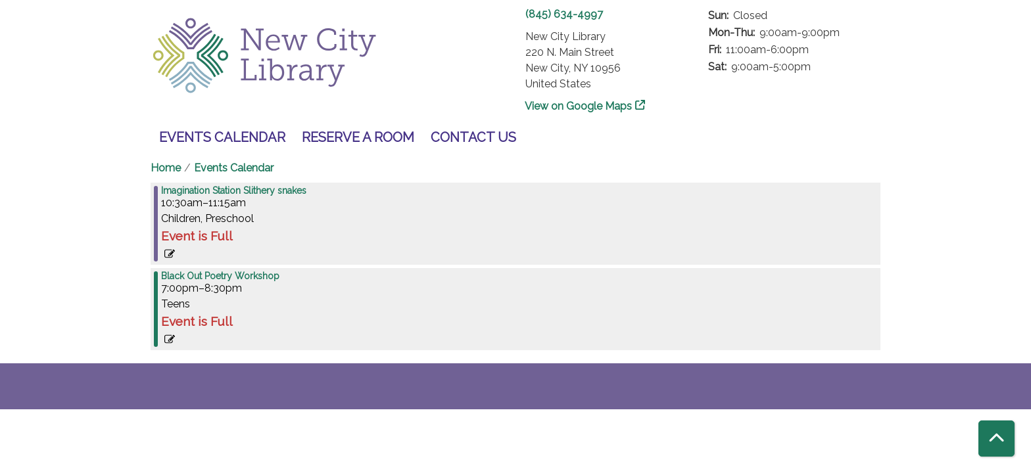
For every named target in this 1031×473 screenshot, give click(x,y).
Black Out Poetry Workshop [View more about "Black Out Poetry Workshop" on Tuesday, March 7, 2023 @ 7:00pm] (220, 276)
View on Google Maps (578, 106)
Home (166, 168)
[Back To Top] (996, 438)
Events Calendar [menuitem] (222, 137)
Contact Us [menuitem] (473, 137)
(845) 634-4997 (564, 14)
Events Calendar (234, 168)
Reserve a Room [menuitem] (358, 137)
